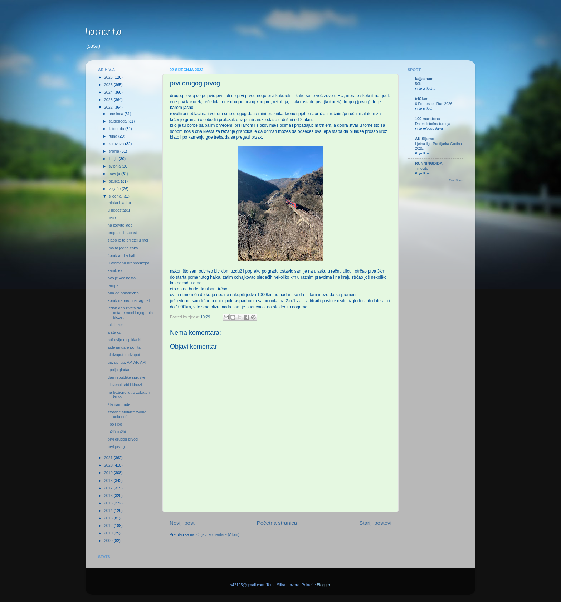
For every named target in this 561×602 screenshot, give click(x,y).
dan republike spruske (127, 377)
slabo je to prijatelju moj (128, 240)
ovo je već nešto (122, 278)
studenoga (118, 121)
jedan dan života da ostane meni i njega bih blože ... (130, 312)
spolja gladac (119, 370)
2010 (109, 533)
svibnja (115, 166)
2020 (109, 465)
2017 (109, 488)
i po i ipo (115, 424)
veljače (115, 188)
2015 (109, 503)
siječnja (116, 196)
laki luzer (115, 325)
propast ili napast (122, 232)
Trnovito (421, 168)
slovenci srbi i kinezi (125, 385)
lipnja (114, 158)
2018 (109, 480)
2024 (109, 92)
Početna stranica (277, 523)
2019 (109, 473)
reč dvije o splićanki (124, 340)
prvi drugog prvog (123, 439)
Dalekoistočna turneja (432, 124)
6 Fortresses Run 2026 (433, 104)
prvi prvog (116, 446)
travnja (115, 173)
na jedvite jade (120, 225)
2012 (109, 525)
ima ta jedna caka (123, 248)
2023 (109, 100)
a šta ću (114, 332)
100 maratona (427, 118)
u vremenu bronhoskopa (128, 263)
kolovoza (117, 143)
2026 (109, 77)
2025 (109, 85)
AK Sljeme (424, 138)
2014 (109, 510)
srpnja (114, 151)
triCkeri (422, 98)
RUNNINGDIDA (429, 163)
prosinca (117, 113)
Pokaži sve (456, 180)
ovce (112, 217)
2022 (109, 107)
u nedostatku (119, 210)
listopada (117, 128)
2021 (109, 458)
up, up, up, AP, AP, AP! (127, 362)
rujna (113, 136)
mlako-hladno (119, 202)
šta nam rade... (120, 404)
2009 (109, 540)
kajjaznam (424, 78)
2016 (109, 495)
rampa (113, 285)
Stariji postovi (375, 523)
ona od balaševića (123, 293)
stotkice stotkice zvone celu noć (127, 414)
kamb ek (115, 270)
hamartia (104, 32)
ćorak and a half (121, 255)
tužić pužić (117, 431)
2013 (109, 518)
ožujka (115, 181)
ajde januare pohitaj (124, 347)
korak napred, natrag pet (129, 300)
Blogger (323, 585)
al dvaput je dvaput (124, 355)
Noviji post (182, 523)
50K (418, 84)
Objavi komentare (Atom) (217, 534)
